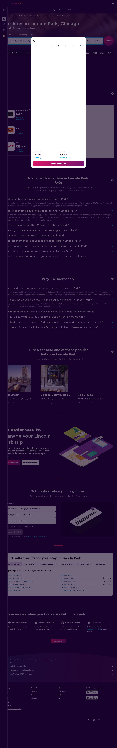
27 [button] (39, 82)
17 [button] (23, 77)
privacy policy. (49, 541)
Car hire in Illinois (43, 15)
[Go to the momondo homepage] (15, 3)
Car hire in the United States (26, 15)
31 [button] (23, 87)
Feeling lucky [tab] (20, 574)
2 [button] (54, 61)
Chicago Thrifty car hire (71, 594)
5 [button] (34, 66)
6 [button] (39, 66)
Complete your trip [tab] (91, 569)
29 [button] (50, 82)
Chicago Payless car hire (22, 600)
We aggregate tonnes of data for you (63, 686)
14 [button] (44, 71)
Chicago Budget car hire (22, 588)
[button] (3, 3)
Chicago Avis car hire (70, 585)
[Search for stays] (4, 14)
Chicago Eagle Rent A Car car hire (25, 597)
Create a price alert (96, 642)
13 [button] (39, 71)
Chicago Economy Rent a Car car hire (76, 600)
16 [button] (55, 71)
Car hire (13, 15)
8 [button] (49, 66)
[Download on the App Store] (94, 714)
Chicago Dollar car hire (71, 588)
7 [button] (44, 66)
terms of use (38, 541)
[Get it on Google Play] (94, 709)
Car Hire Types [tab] (37, 569)
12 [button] (34, 71)
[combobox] (17, 35)
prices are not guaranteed (58, 676)
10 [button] (23, 71)
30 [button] (55, 82)
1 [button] (49, 61)
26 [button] (34, 82)
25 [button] (29, 82)
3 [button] (23, 66)
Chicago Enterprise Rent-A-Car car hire (27, 591)
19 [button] (34, 77)
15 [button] (50, 71)
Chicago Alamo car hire (22, 585)
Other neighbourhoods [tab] (55, 569)
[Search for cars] (4, 19)
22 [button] (50, 77)
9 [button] (54, 66)
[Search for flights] (4, 10)
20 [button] (39, 77)
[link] (50, 114)
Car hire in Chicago (56, 15)
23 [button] (55, 77)
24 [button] (24, 82)
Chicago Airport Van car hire (72, 597)
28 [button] (44, 82)
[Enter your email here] (37, 525)
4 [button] (28, 66)
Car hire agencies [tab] (21, 569)
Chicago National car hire (22, 594)
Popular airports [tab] (74, 569)
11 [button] (28, 71)
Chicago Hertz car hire (70, 591)
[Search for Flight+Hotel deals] (4, 24)
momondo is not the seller (63, 682)
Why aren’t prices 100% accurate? (63, 690)
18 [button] (29, 77)
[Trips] (4, 30)
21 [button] (44, 77)
